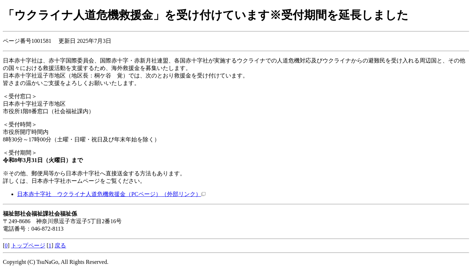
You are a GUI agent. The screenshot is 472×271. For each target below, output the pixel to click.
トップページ (28, 245)
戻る (60, 245)
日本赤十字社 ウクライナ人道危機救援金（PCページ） (111, 194)
